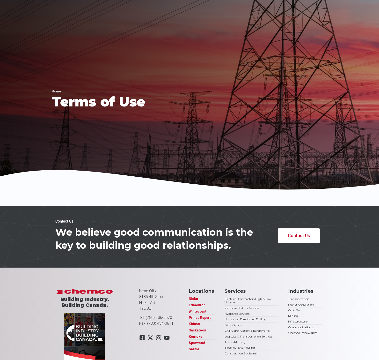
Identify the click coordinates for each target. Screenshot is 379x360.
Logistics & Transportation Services (248, 336)
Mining (293, 316)
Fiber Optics (233, 325)
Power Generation (301, 304)
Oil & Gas (294, 310)
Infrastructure (297, 321)
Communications (300, 327)
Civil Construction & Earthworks (247, 330)
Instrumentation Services (242, 308)
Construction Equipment (242, 353)
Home (56, 91)
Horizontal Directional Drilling (245, 319)
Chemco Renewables (302, 333)
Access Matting (235, 342)
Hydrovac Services (237, 313)
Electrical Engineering (240, 347)
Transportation (298, 299)
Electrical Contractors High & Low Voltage (248, 300)
